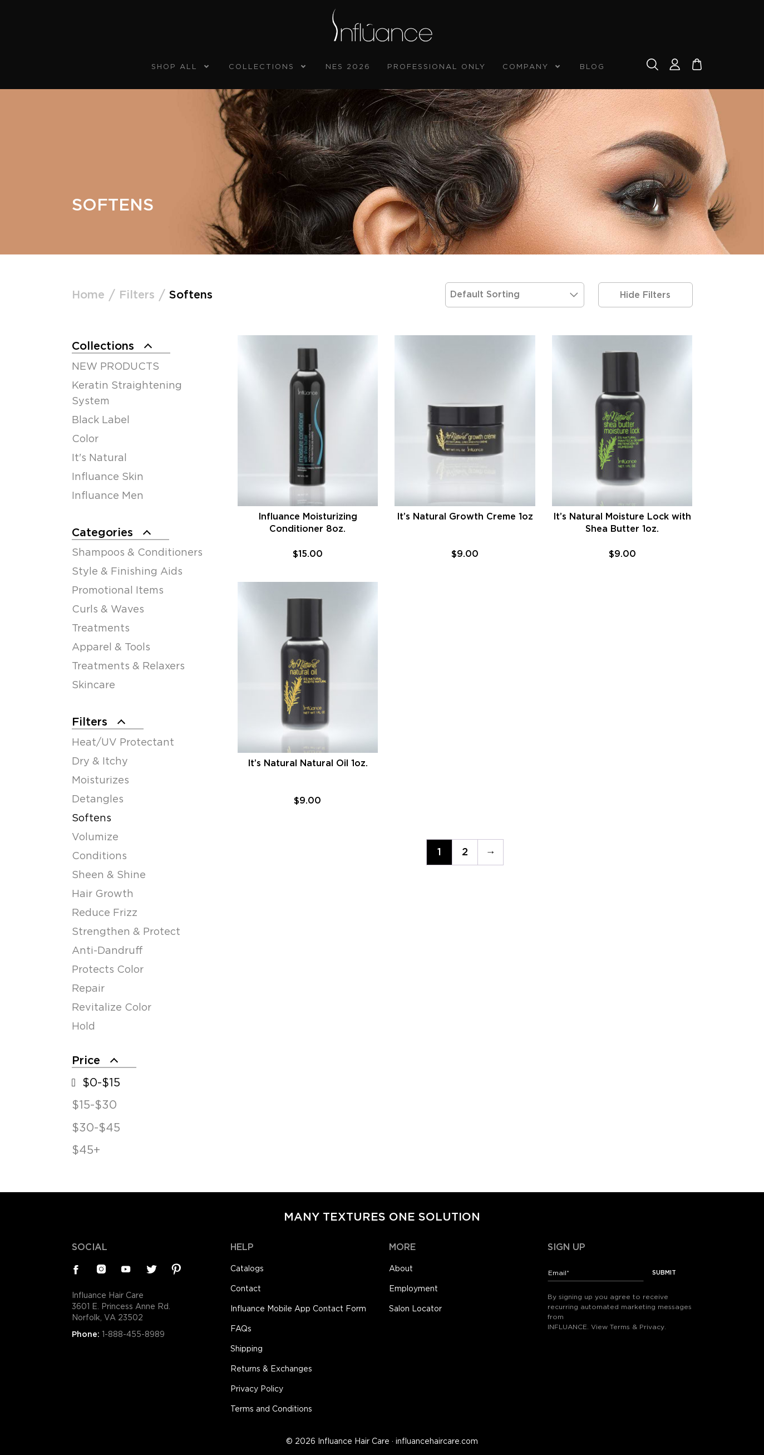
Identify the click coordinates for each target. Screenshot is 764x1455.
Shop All (174, 66)
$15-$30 (94, 1104)
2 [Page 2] (465, 852)
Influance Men (108, 495)
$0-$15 (101, 1082)
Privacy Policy (256, 1388)
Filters (137, 294)
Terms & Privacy (637, 1326)
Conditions (99, 855)
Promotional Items (118, 590)
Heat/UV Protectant (123, 742)
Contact (245, 1288)
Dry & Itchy (100, 761)
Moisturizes (100, 780)
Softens (91, 818)
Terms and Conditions (271, 1408)
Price (86, 1060)
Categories (102, 532)
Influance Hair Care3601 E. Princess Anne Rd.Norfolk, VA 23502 (121, 1306)
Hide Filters (645, 295)
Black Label (101, 419)
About (401, 1268)
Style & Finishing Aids (127, 571)
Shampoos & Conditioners (137, 552)
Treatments (101, 628)
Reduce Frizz (104, 912)
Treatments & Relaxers (128, 666)
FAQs (241, 1328)
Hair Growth (103, 893)
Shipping (246, 1348)
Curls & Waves (108, 609)
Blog (592, 66)
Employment (413, 1288)
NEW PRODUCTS (115, 366)
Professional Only (436, 66)
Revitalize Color (111, 1007)
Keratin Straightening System (127, 392)
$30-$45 (96, 1127)
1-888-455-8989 (133, 1334)
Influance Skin (108, 476)
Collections (261, 66)
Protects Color (108, 969)
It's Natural (99, 457)
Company (525, 66)
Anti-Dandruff (107, 950)
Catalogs (247, 1268)
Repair (88, 988)
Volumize (95, 836)
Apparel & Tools (111, 647)
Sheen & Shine (109, 874)
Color (85, 438)
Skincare (93, 684)
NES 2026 (348, 66)
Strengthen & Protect (126, 931)
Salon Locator (415, 1308)
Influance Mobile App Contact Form (298, 1308)
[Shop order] (514, 294)
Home (88, 294)
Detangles (98, 799)
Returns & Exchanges (271, 1368)
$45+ (86, 1150)
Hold (83, 1026)
